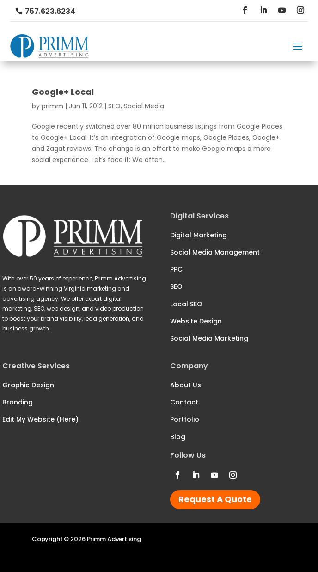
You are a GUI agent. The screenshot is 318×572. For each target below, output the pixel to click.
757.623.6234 (50, 11)
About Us (185, 385)
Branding (17, 402)
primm (52, 106)
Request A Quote (215, 499)
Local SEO (186, 304)
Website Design (196, 321)
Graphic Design (28, 385)
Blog (177, 436)
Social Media (144, 106)
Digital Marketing (198, 235)
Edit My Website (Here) (40, 419)
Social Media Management (215, 252)
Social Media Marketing (209, 338)
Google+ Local (63, 92)
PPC (176, 269)
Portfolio (184, 419)
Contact (184, 402)
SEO (114, 106)
